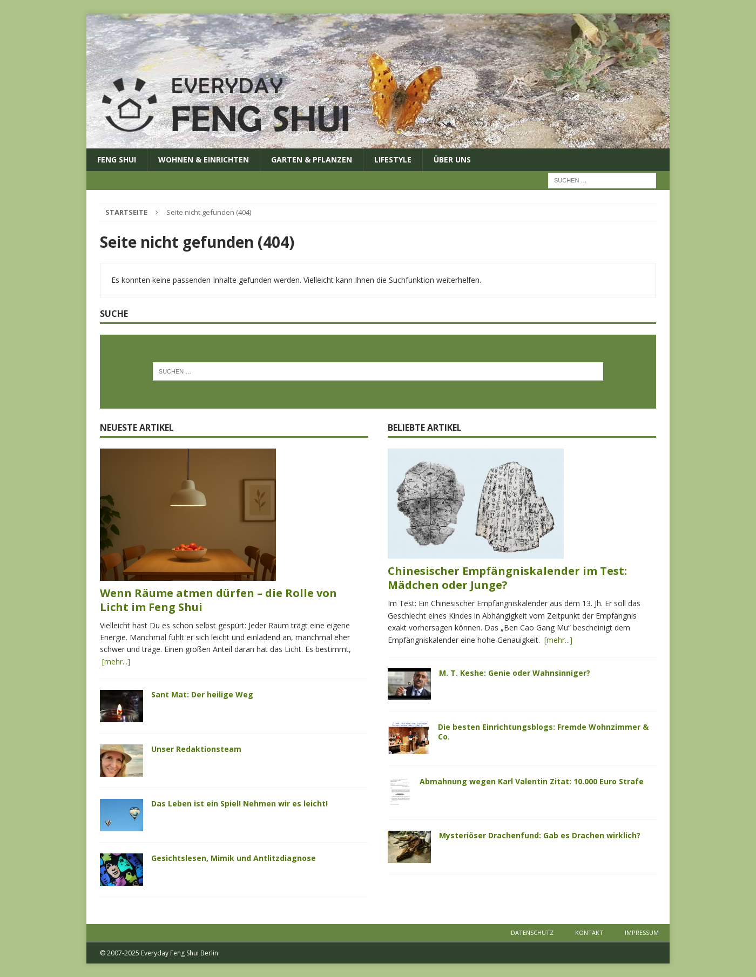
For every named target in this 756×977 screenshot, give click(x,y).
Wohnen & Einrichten (203, 159)
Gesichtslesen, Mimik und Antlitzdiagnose (233, 858)
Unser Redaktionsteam (196, 749)
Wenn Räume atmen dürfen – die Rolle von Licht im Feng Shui (218, 600)
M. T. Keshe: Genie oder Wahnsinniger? (514, 673)
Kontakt (589, 932)
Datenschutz (532, 932)
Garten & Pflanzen (311, 159)
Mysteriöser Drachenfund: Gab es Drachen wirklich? (539, 835)
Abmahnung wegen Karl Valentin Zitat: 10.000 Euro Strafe (532, 781)
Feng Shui (116, 159)
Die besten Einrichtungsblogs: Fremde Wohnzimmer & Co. (543, 732)
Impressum (642, 932)
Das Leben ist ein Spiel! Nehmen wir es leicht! (239, 803)
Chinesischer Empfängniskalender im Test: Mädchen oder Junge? (507, 578)
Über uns (452, 159)
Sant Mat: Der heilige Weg (202, 694)
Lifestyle (392, 159)
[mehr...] (115, 661)
